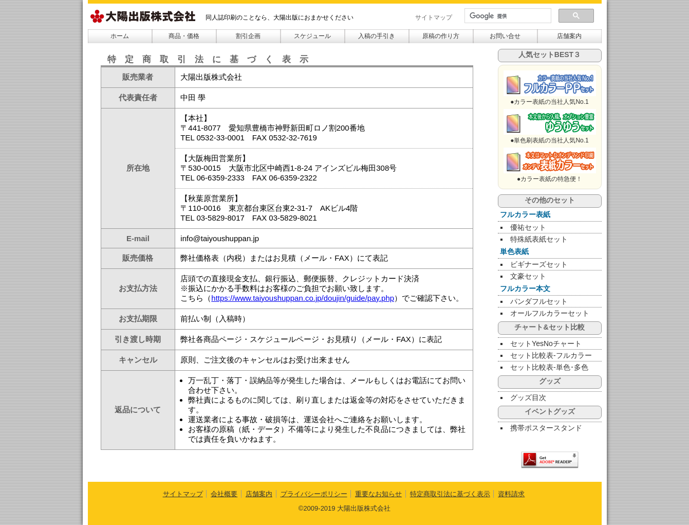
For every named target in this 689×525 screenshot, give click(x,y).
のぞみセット (550, 160)
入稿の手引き (376, 36)
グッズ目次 (528, 397)
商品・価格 (184, 36)
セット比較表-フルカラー (551, 355)
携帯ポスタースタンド (546, 428)
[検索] (507, 16)
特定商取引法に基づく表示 (450, 494)
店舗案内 (569, 36)
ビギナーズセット (539, 264)
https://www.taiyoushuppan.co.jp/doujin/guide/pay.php (302, 298)
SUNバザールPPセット (550, 83)
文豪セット (528, 276)
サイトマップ (433, 17)
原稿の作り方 (440, 36)
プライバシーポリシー (314, 494)
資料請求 (511, 494)
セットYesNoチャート (546, 343)
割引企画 (248, 36)
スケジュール (312, 36)
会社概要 (224, 494)
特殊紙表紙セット (539, 239)
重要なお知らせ (378, 494)
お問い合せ (505, 36)
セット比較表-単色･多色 (549, 367)
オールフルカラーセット (549, 313)
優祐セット (528, 227)
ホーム (119, 36)
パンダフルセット (539, 301)
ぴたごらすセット (550, 122)
